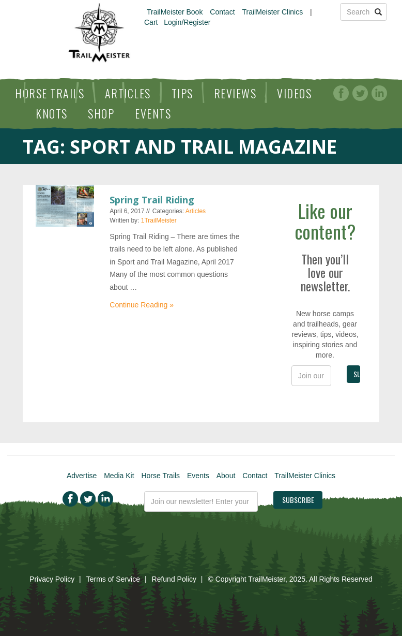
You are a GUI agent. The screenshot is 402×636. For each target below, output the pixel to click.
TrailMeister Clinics (272, 12)
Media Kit (119, 475)
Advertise (82, 475)
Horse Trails (49, 93)
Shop (101, 113)
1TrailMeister (159, 220)
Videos (294, 93)
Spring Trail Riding (152, 200)
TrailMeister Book (175, 12)
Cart (151, 22)
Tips (182, 93)
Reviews (235, 93)
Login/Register (187, 22)
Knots (52, 113)
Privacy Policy (51, 579)
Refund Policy (174, 579)
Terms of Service (113, 579)
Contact (222, 12)
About (226, 475)
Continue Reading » (142, 305)
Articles (128, 93)
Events (153, 113)
